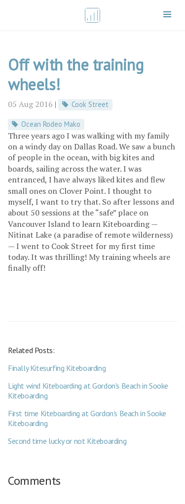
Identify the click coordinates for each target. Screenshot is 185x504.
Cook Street (90, 104)
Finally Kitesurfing (57, 368)
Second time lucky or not (67, 441)
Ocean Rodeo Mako (50, 124)
